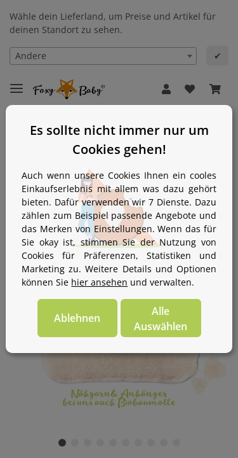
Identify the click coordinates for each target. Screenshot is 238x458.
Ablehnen (77, 318)
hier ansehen (99, 282)
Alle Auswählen (160, 318)
